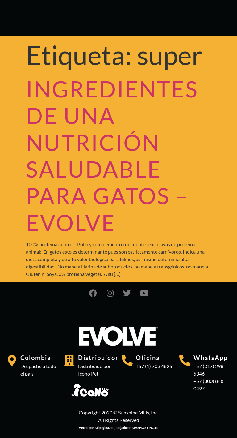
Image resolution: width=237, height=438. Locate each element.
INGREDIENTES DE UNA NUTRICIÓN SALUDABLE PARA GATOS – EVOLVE (112, 155)
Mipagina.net (104, 428)
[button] (41, 16)
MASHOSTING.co (145, 428)
